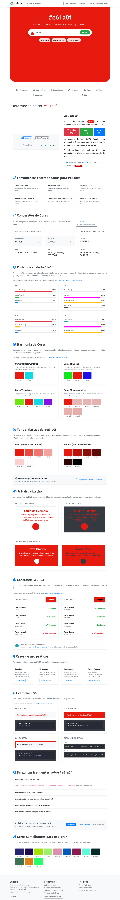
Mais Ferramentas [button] (101, 3)
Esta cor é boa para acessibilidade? (29, 793)
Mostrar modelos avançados (86, 225)
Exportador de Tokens (45, 704)
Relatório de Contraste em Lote (53, 593)
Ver (84, 32)
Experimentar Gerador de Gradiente (90, 480)
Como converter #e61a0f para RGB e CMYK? (32, 805)
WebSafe (86, 162)
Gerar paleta (45, 40)
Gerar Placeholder (42, 138)
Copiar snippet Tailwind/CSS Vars (92, 231)
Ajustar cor (27, 138)
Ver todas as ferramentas (53, 897)
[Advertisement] (60, 59)
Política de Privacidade (87, 890)
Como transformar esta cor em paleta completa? (34, 799)
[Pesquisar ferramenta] (41, 3)
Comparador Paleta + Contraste (57, 357)
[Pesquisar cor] (57, 32)
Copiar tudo (81, 221)
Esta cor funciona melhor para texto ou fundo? (33, 812)
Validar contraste (58, 40)
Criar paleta (69, 680)
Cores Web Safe (85, 885)
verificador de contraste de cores (43, 647)
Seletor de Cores (50, 885)
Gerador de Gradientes (52, 888)
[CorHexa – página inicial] (16, 3)
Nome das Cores (85, 888)
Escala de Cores (77, 280)
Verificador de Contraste (53, 890)
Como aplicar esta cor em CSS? (27, 779)
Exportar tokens (74, 40)
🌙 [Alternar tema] (61, 3)
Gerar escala (20, 680)
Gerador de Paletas (63, 280)
